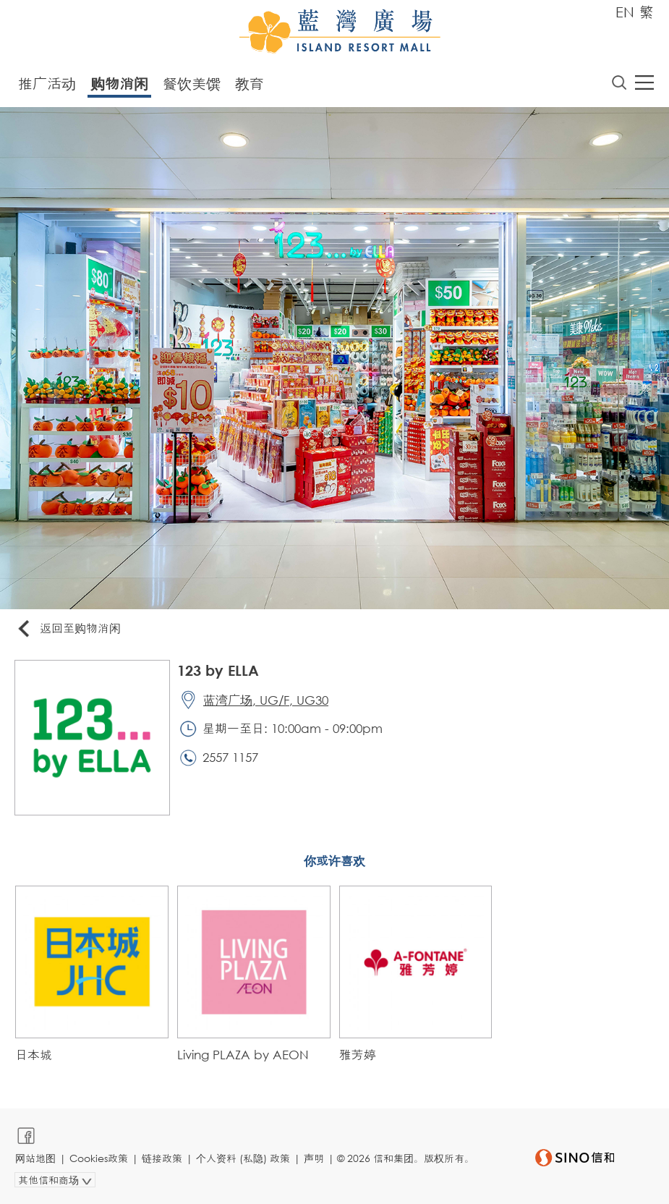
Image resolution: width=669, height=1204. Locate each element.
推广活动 (47, 83)
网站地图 (35, 1158)
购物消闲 (119, 83)
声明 (314, 1158)
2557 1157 (230, 757)
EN (624, 12)
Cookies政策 (98, 1158)
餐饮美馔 (192, 83)
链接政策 (162, 1158)
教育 (249, 83)
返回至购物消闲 (68, 629)
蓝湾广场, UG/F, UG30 (265, 700)
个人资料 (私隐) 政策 (243, 1158)
